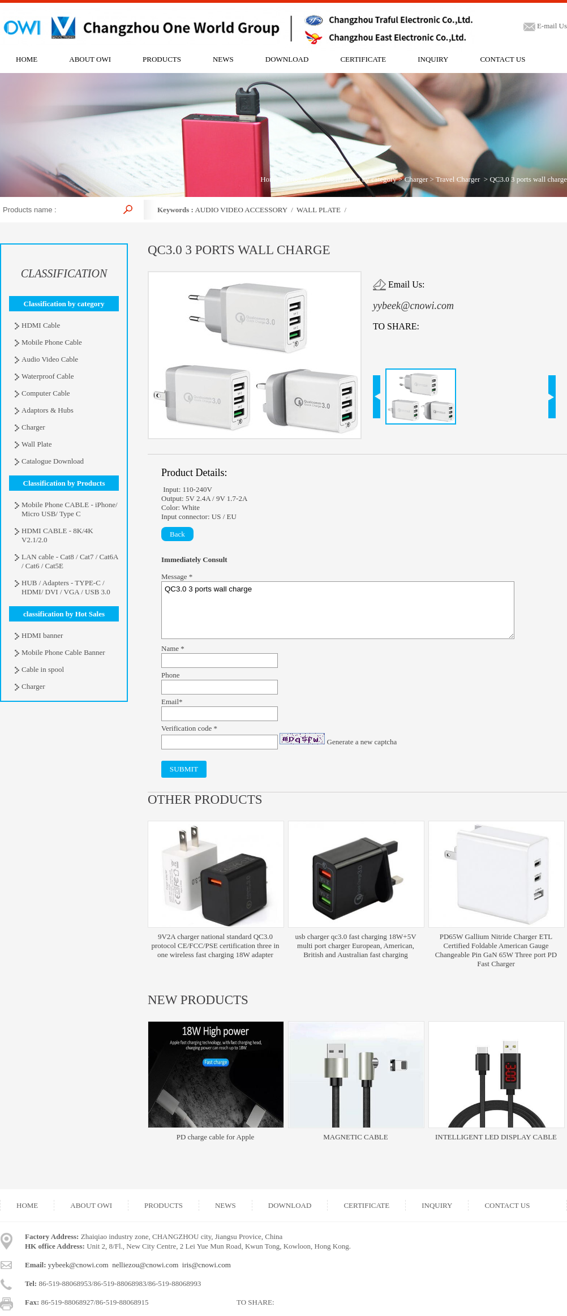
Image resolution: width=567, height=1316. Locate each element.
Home (269, 179)
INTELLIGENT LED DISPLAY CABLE (496, 1137)
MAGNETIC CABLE (355, 1137)
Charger (416, 179)
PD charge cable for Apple (216, 1137)
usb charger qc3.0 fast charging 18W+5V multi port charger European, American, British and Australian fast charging (355, 945)
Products (299, 179)
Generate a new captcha (362, 742)
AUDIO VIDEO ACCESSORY (241, 209)
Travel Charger (458, 179)
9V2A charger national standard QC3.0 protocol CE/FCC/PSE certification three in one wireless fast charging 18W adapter (215, 945)
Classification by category (358, 179)
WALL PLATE (319, 209)
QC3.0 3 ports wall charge (337, 610)
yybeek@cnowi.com (413, 305)
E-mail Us (545, 26)
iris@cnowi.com (206, 1265)
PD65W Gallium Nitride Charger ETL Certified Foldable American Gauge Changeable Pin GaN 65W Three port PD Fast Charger (496, 950)
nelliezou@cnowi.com (145, 1265)
